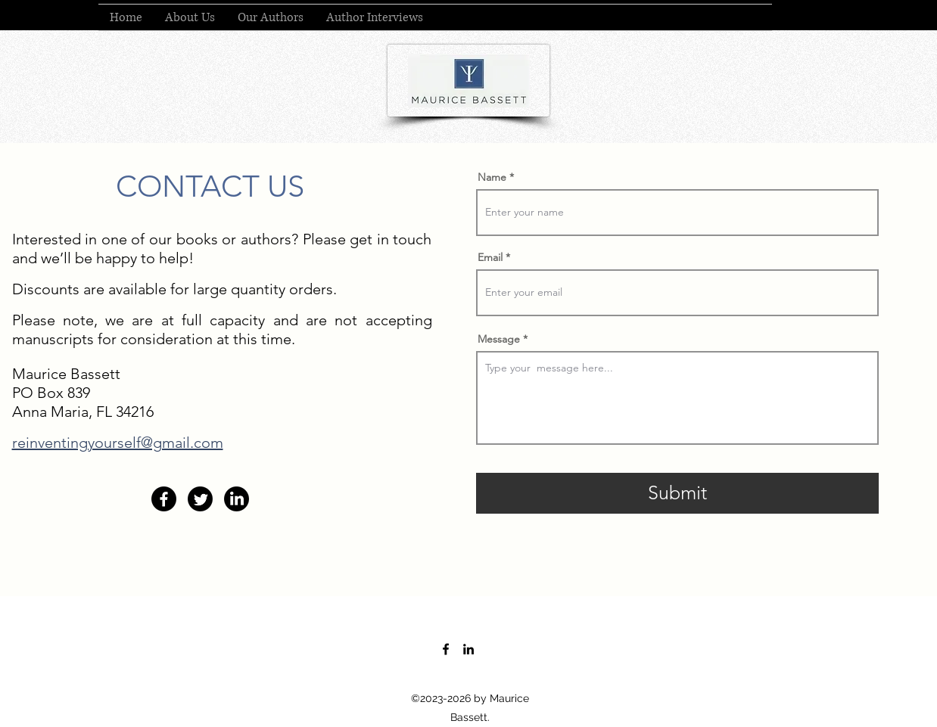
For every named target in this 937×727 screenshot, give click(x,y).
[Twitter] (200, 498)
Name (492, 177)
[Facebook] (163, 498)
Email (490, 257)
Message (499, 339)
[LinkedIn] (236, 498)
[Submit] (677, 493)
